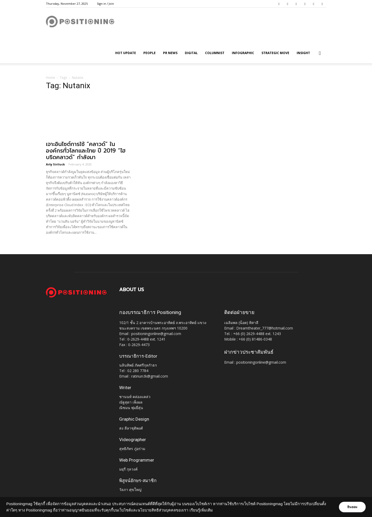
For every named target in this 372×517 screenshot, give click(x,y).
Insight (303, 53)
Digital (191, 53)
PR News (170, 53)
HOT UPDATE (125, 53)
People (149, 53)
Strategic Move (275, 53)
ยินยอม (352, 507)
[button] (320, 53)
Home (50, 77)
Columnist (214, 53)
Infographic (243, 53)
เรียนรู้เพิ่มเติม (205, 510)
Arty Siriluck (55, 164)
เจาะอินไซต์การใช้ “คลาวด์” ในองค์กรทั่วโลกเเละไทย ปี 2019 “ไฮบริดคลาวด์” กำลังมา (85, 150)
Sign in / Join (105, 4)
